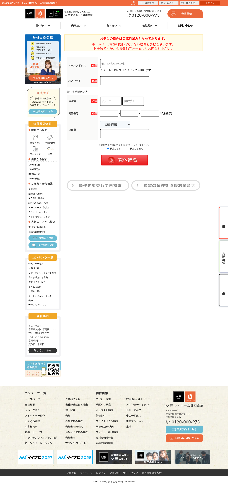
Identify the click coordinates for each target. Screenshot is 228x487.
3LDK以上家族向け (37, 198)
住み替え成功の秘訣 (76, 432)
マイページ (86, 472)
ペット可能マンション (39, 217)
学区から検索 (42, 238)
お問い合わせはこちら (184, 438)
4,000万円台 (34, 178)
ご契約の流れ (34, 291)
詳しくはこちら (42, 350)
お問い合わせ (185, 25)
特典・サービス (35, 263)
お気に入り (168, 3)
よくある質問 (34, 286)
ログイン (101, 472)
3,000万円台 (34, 174)
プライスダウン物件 (107, 421)
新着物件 (32, 189)
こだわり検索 (103, 399)
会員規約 (115, 472)
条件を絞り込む (43, 245)
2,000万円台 (34, 169)
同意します (114, 148)
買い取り (70, 410)
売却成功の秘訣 (74, 421)
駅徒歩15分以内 (105, 426)
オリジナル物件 (104, 410)
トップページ (32, 399)
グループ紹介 (32, 410)
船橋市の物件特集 (37, 232)
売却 (30, 300)
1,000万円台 (34, 165)
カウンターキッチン (38, 212)
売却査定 (70, 437)
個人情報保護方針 (152, 472)
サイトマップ (130, 472)
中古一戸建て (133, 415)
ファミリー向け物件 (107, 432)
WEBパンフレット (37, 305)
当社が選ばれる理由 (38, 277)
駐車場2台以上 (134, 399)
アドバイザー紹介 (37, 282)
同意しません (135, 148)
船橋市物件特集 (104, 443)
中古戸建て (50, 139)
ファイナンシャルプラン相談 (42, 273)
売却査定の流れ (74, 426)
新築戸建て (35, 139)
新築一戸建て (133, 410)
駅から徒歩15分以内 (38, 203)
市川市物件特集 (104, 437)
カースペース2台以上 (38, 207)
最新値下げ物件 (35, 193)
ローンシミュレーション (40, 296)
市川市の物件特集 (37, 227)
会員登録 (181, 14)
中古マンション (135, 421)
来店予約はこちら (184, 429)
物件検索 (147, 3)
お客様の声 (33, 268)
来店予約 (188, 3)
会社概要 (30, 404)
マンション (35, 150)
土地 (50, 150)
